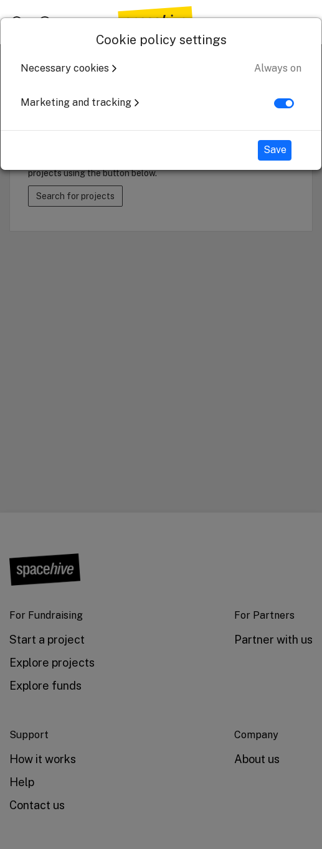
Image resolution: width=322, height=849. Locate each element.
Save (274, 150)
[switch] (284, 103)
